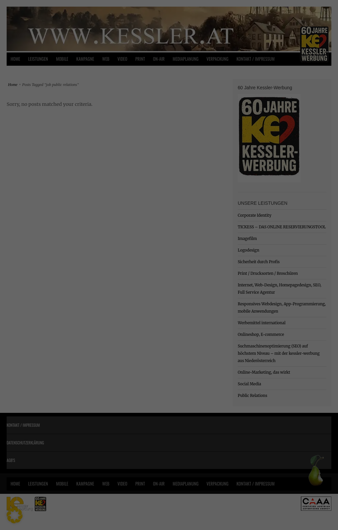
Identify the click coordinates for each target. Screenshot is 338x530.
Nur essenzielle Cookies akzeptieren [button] (169, 323)
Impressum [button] (201, 358)
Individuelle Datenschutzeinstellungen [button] (169, 343)
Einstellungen (97, 247)
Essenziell (98, 262)
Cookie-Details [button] (140, 358)
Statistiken (235, 262)
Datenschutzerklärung (127, 240)
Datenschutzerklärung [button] (172, 358)
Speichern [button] (169, 304)
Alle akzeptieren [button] (169, 284)
